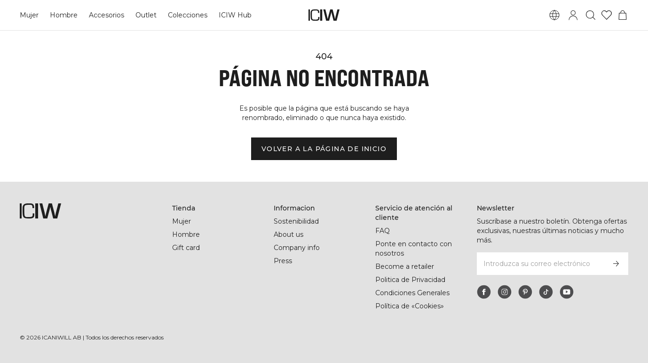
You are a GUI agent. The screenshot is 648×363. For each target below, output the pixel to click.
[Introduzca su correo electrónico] (540, 263)
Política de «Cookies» (409, 306)
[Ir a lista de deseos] (607, 15)
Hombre (64, 15)
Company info (297, 247)
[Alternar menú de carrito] (623, 15)
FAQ (382, 230)
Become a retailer (404, 266)
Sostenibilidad (296, 221)
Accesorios (106, 15)
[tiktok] (546, 291)
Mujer (29, 15)
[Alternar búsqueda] (591, 15)
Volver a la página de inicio (324, 149)
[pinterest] (525, 291)
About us (288, 234)
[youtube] (566, 291)
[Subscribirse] (616, 263)
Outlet (146, 15)
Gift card (186, 247)
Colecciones (187, 15)
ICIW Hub (235, 15)
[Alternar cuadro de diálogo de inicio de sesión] (573, 15)
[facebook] (483, 291)
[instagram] (504, 291)
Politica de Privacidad (410, 279)
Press (283, 261)
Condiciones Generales (412, 293)
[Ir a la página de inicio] (324, 15)
